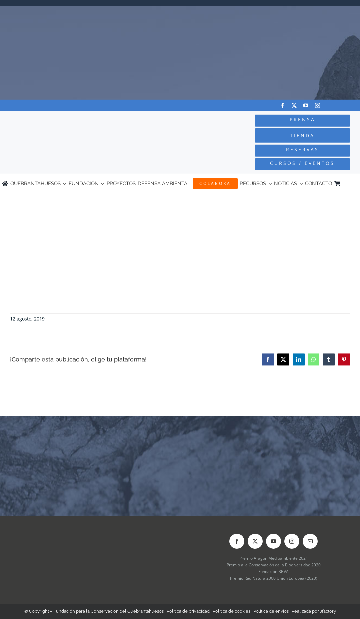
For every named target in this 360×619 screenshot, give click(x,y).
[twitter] (294, 105)
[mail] (310, 541)
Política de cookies (231, 611)
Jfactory (328, 611)
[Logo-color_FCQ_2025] (67, 119)
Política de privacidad (188, 611)
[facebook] (282, 105)
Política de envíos (271, 611)
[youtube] (305, 105)
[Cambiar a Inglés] (355, 184)
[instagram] (317, 105)
